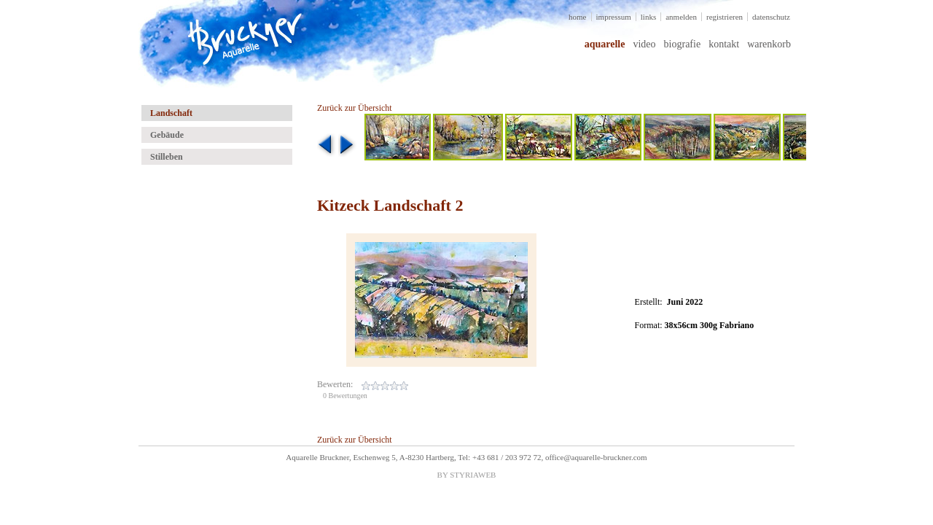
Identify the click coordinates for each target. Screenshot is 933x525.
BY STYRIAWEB (466, 474)
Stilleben (166, 157)
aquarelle (605, 44)
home (577, 16)
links (648, 16)
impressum (613, 16)
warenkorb (769, 44)
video (644, 44)
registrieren (724, 16)
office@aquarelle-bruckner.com (596, 457)
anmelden (681, 16)
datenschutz (771, 16)
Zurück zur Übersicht (354, 108)
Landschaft (171, 113)
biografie (682, 44)
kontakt (723, 44)
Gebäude (167, 135)
